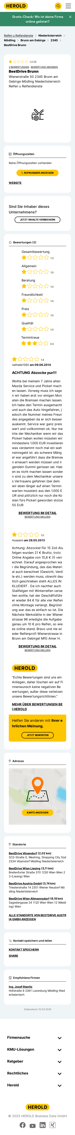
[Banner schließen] (70, 16)
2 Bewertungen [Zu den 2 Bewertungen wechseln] (19, 67)
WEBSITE (15, 182)
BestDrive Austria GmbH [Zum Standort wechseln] (25, 883)
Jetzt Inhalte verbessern (37, 219)
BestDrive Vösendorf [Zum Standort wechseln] (23, 853)
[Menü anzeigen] (68, 6)
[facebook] (23, 1125)
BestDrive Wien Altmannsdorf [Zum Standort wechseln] (29, 898)
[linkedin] (43, 1125)
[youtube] (33, 1125)
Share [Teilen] (13, 955)
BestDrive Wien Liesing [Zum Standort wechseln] (24, 868)
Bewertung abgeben (44, 67)
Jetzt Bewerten (38, 735)
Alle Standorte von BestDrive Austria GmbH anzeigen (37, 917)
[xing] (53, 1125)
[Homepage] (16, 6)
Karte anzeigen (37, 812)
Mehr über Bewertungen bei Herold (37, 706)
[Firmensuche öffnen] (58, 6)
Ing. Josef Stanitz (20, 986)
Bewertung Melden (37, 516)
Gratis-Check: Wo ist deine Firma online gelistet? (37, 19)
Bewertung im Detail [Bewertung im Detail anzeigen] (38, 513)
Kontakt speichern (24, 949)
